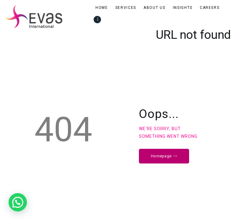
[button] (18, 202)
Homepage (161, 156)
